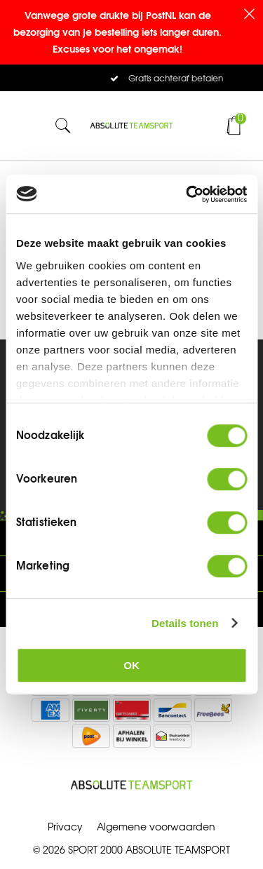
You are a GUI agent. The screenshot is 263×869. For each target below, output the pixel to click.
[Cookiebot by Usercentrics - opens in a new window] (187, 194)
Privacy (65, 827)
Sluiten (249, 14)
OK (131, 665)
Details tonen (184, 623)
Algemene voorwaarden (156, 827)
